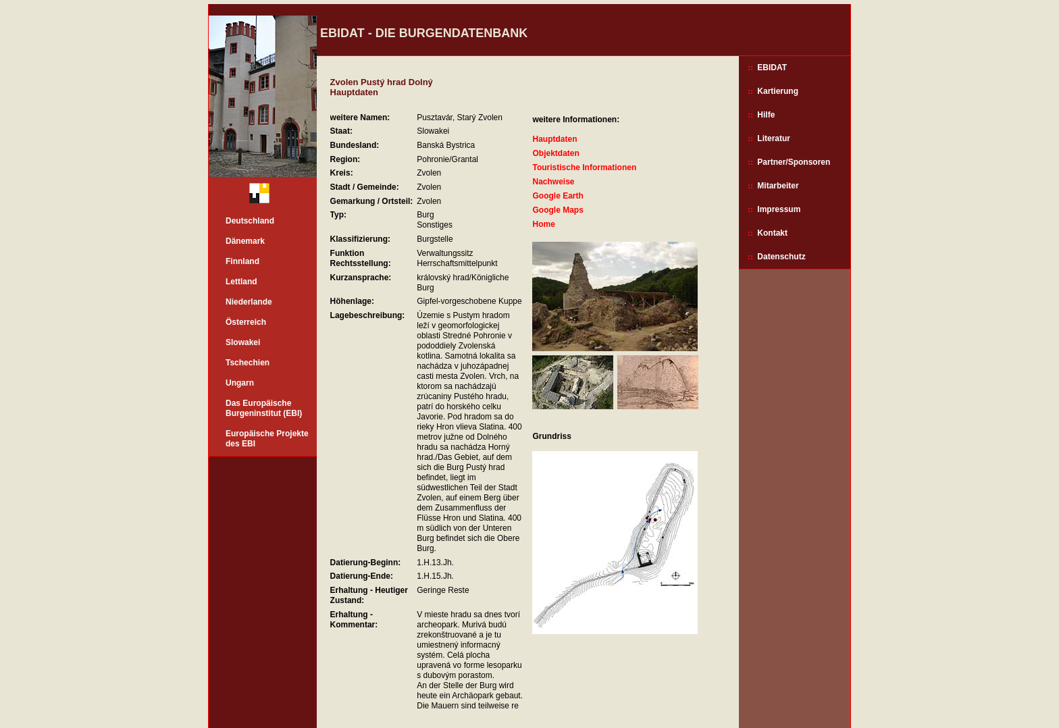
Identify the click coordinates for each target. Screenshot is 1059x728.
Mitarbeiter (777, 185)
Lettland (241, 281)
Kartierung (777, 91)
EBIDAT (772, 67)
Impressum (778, 209)
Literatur (773, 138)
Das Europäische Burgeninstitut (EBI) (264, 408)
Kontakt (772, 233)
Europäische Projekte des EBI (267, 438)
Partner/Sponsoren (793, 162)
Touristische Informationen (584, 167)
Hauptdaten (554, 139)
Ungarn (240, 383)
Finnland (242, 261)
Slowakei (243, 342)
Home (543, 224)
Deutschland (250, 221)
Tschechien (247, 362)
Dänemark (245, 241)
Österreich (246, 322)
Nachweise (553, 181)
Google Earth (557, 196)
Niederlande (249, 302)
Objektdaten (555, 153)
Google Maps (557, 210)
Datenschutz (781, 256)
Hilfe (766, 115)
